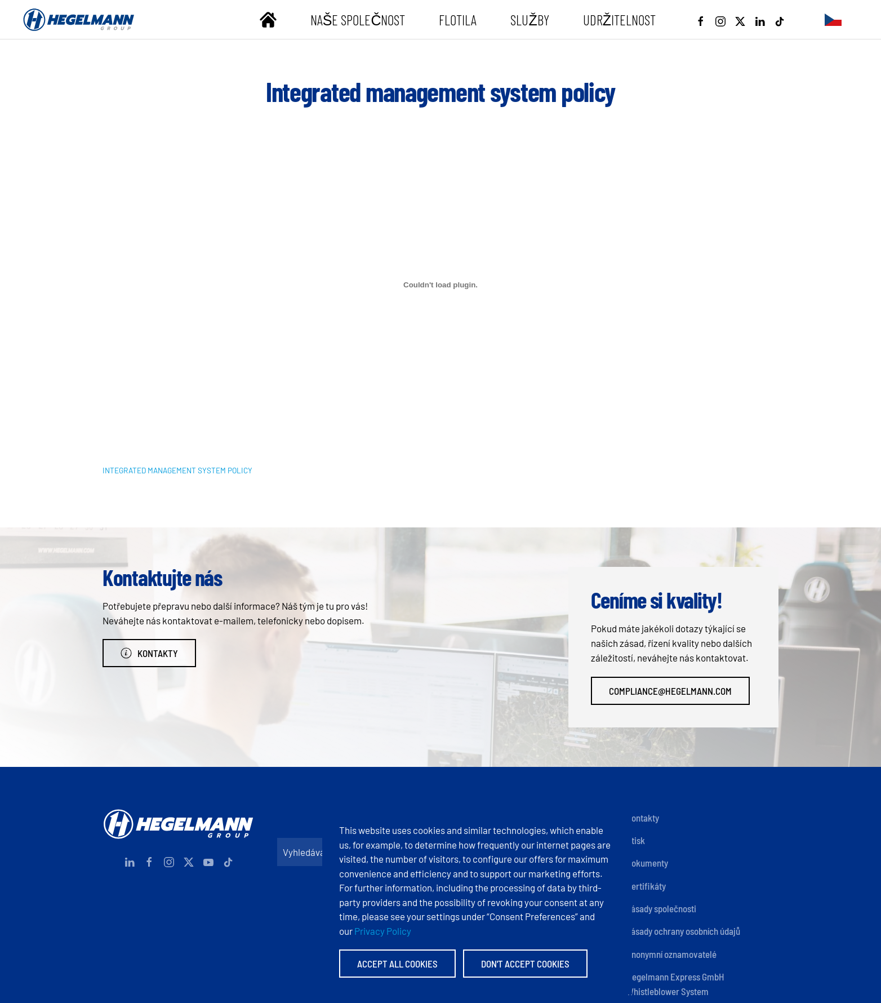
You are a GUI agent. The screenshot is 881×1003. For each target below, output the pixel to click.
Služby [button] (529, 19)
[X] (740, 19)
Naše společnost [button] (358, 19)
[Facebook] (700, 19)
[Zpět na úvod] (79, 19)
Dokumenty (647, 862)
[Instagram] (720, 19)
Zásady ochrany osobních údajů (683, 931)
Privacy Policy (382, 931)
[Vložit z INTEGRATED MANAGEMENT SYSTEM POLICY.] (440, 285)
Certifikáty (646, 885)
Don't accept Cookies (525, 963)
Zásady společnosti (661, 908)
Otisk (635, 840)
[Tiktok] (779, 19)
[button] (833, 19)
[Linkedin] (760, 19)
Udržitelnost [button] (619, 19)
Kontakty (149, 653)
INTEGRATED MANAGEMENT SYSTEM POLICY (177, 470)
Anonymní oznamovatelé (671, 954)
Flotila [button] (458, 19)
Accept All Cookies (397, 963)
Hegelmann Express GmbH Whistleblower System (675, 984)
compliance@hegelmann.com (670, 690)
